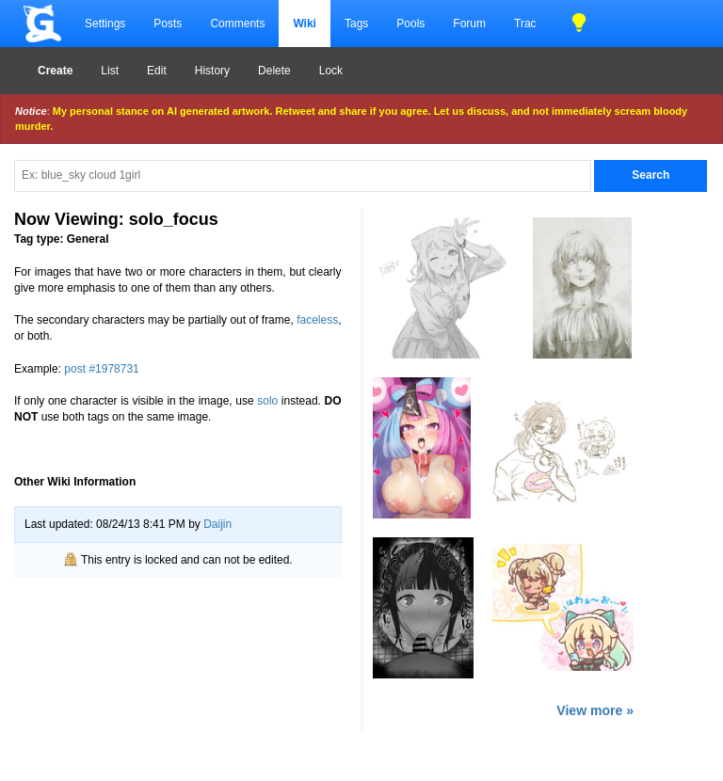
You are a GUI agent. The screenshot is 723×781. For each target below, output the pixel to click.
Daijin (217, 524)
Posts (167, 23)
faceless (317, 320)
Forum (469, 23)
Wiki (304, 23)
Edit (157, 70)
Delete (274, 70)
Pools (410, 23)
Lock (331, 70)
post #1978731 (101, 368)
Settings (105, 23)
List (110, 70)
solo (267, 400)
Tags (356, 23)
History (212, 70)
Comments (237, 23)
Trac (525, 23)
